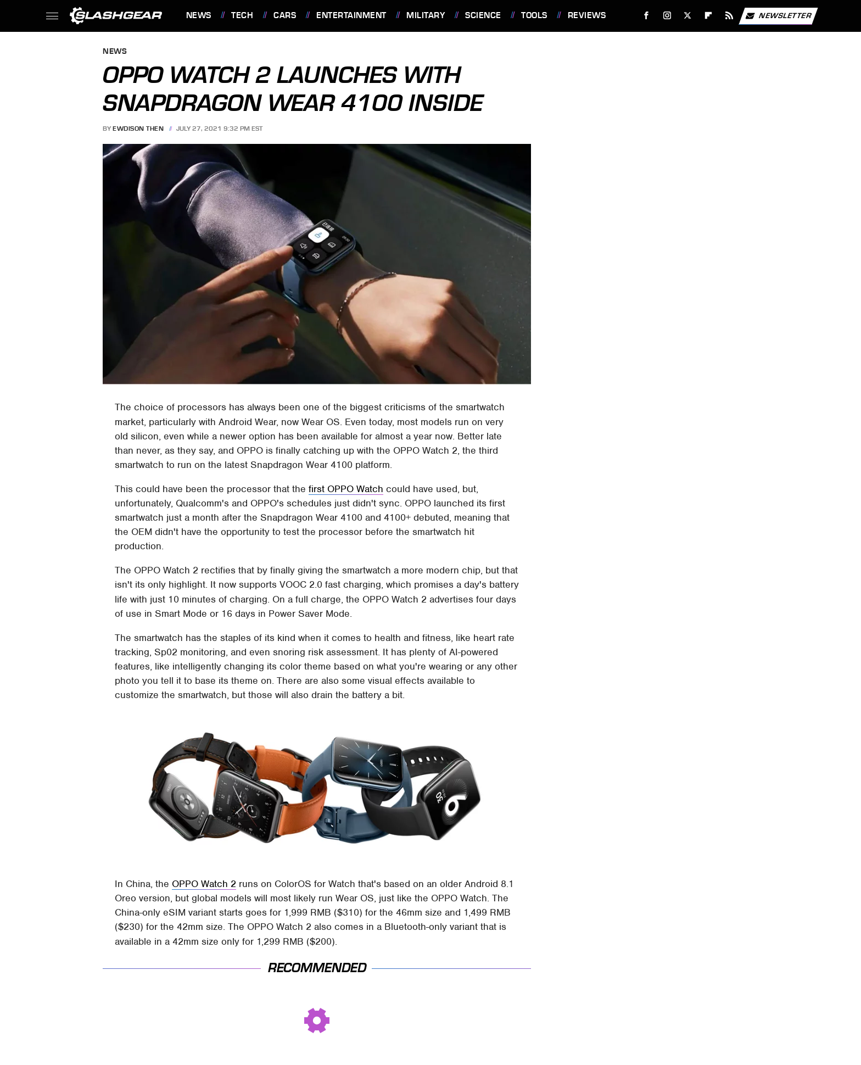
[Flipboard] (709, 15)
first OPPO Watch (346, 489)
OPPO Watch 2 (204, 884)
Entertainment (351, 15)
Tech (242, 15)
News (198, 15)
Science (483, 15)
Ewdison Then (138, 128)
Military (425, 15)
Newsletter (778, 16)
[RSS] (729, 15)
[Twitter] (688, 15)
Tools (534, 15)
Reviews (587, 15)
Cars (284, 15)
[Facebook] (646, 15)
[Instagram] (667, 15)
